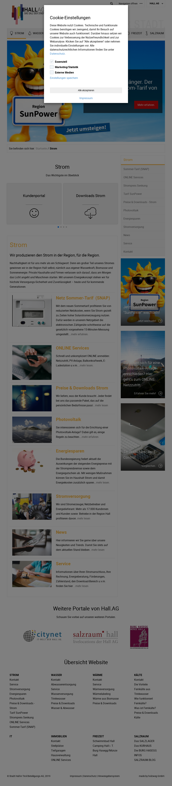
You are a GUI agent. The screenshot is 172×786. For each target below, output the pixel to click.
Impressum (86, 98)
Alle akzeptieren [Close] (86, 90)
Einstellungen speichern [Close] (64, 78)
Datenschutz (57, 53)
